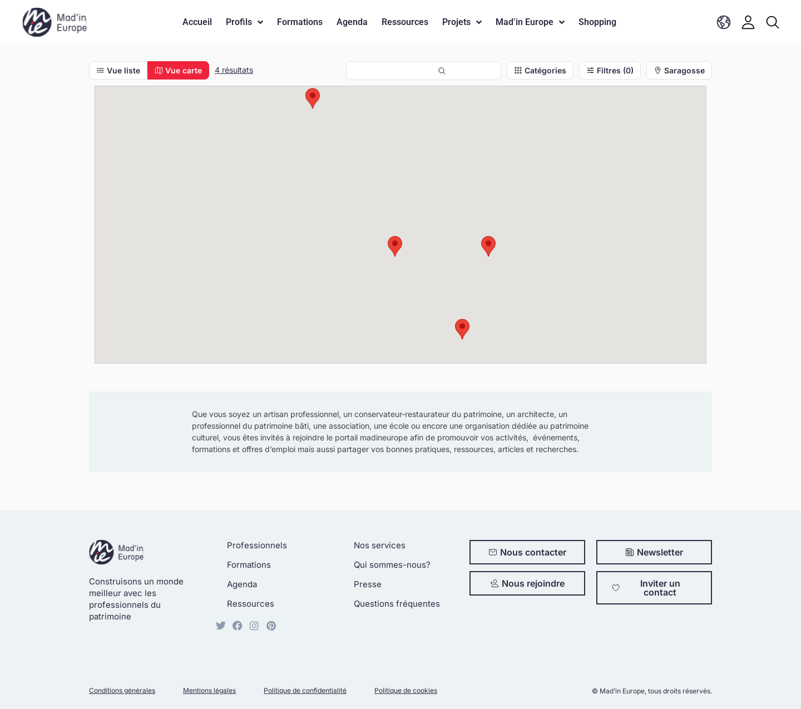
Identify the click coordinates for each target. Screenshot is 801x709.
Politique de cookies (405, 690)
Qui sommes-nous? (392, 564)
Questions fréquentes (397, 603)
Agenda (352, 22)
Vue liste (118, 70)
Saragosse (679, 70)
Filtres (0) (610, 70)
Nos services (380, 545)
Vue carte (178, 70)
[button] (488, 246)
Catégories (540, 70)
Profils (244, 22)
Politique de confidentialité (305, 690)
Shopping (597, 22)
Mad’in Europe (530, 22)
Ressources (405, 22)
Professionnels (257, 545)
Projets (462, 22)
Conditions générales (122, 690)
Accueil (197, 22)
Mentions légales (209, 690)
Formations (300, 22)
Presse (368, 584)
